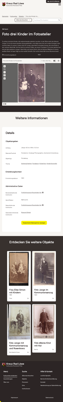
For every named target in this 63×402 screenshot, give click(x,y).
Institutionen (26, 388)
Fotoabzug (35, 163)
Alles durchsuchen (28, 375)
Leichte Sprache (53, 1)
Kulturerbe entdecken (10, 375)
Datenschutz (49, 397)
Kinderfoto (42, 163)
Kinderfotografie (52, 163)
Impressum (14, 397)
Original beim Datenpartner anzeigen (34, 223)
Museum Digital (26, 212)
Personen (25, 382)
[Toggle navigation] (59, 4)
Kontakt (42, 382)
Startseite (5, 16)
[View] (58, 61)
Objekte (21, 16)
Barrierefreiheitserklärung (48, 379)
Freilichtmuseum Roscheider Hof (31, 192)
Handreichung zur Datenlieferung (50, 385)
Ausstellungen (8, 379)
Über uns (6, 382)
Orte (23, 385)
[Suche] (45, 20)
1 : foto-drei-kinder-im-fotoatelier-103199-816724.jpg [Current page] (47, 60)
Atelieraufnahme (26, 163)
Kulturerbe (13, 16)
